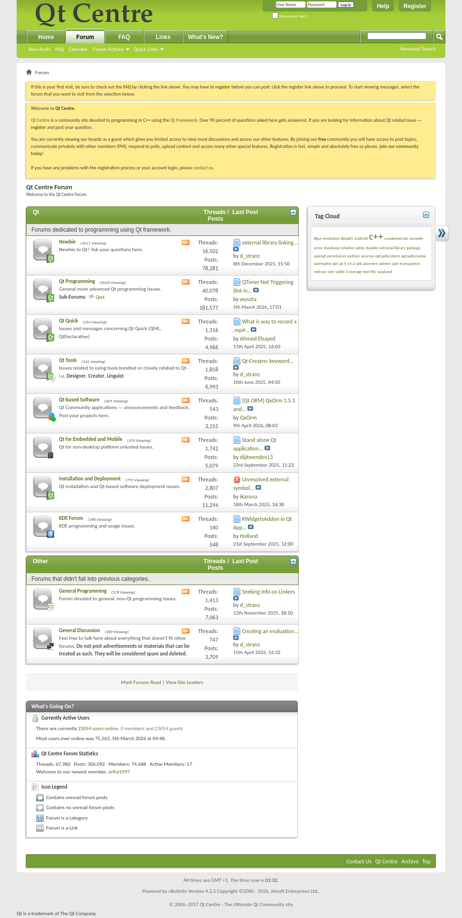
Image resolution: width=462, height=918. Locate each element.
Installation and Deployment (90, 479)
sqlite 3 (341, 271)
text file (369, 271)
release (320, 271)
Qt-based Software (79, 400)
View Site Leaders (184, 682)
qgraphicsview (413, 255)
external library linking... (270, 242)
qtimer (385, 263)
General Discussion (79, 630)
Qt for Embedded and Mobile (90, 439)
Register (414, 6)
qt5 (335, 263)
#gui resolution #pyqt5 (333, 238)
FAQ (59, 49)
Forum (85, 37)
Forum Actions (108, 49)
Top (427, 861)
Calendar (78, 49)
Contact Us (359, 861)
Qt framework (183, 120)
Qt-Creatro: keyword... (268, 361)
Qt (36, 212)
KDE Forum (71, 518)
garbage (414, 247)
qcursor (367, 255)
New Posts (39, 49)
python (353, 255)
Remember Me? (289, 16)
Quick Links (146, 49)
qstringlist (322, 263)
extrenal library (392, 247)
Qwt (100, 297)
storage (355, 271)
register (38, 127)
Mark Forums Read (141, 682)
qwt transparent (406, 263)
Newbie (67, 242)
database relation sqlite (344, 247)
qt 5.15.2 (347, 263)
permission (336, 255)
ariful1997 (119, 772)
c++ (376, 236)
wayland (384, 271)
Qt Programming (77, 281)
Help (383, 6)
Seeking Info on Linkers (268, 591)
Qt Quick (68, 321)
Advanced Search (418, 49)
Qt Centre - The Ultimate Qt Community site (246, 904)
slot (331, 271)
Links (163, 37)
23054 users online (98, 728)
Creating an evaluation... (270, 631)
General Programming (83, 591)
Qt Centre (40, 120)
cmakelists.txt (396, 238)
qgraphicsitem (387, 255)
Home (46, 37)
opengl (320, 255)
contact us (203, 168)
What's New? (205, 37)
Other (40, 561)
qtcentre (370, 263)
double (372, 247)
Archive (410, 861)
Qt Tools (68, 360)
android (361, 238)
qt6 (359, 263)
